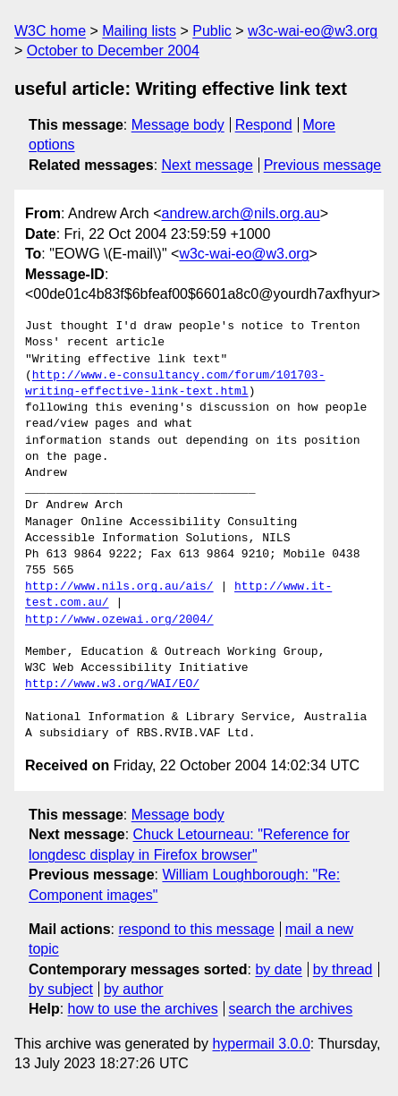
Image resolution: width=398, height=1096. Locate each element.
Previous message (323, 165)
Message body (177, 124)
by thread (343, 969)
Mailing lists (139, 30)
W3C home (50, 30)
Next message (207, 165)
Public (212, 30)
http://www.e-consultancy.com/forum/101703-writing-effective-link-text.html (175, 384)
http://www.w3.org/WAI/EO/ (112, 684)
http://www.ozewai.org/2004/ (119, 620)
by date (278, 969)
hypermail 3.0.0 (260, 1043)
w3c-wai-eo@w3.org (312, 30)
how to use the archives (143, 1008)
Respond (263, 124)
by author (134, 989)
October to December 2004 (113, 50)
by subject (61, 989)
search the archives (291, 1008)
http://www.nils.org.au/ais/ (119, 587)
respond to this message (196, 929)
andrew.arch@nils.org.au (241, 213)
